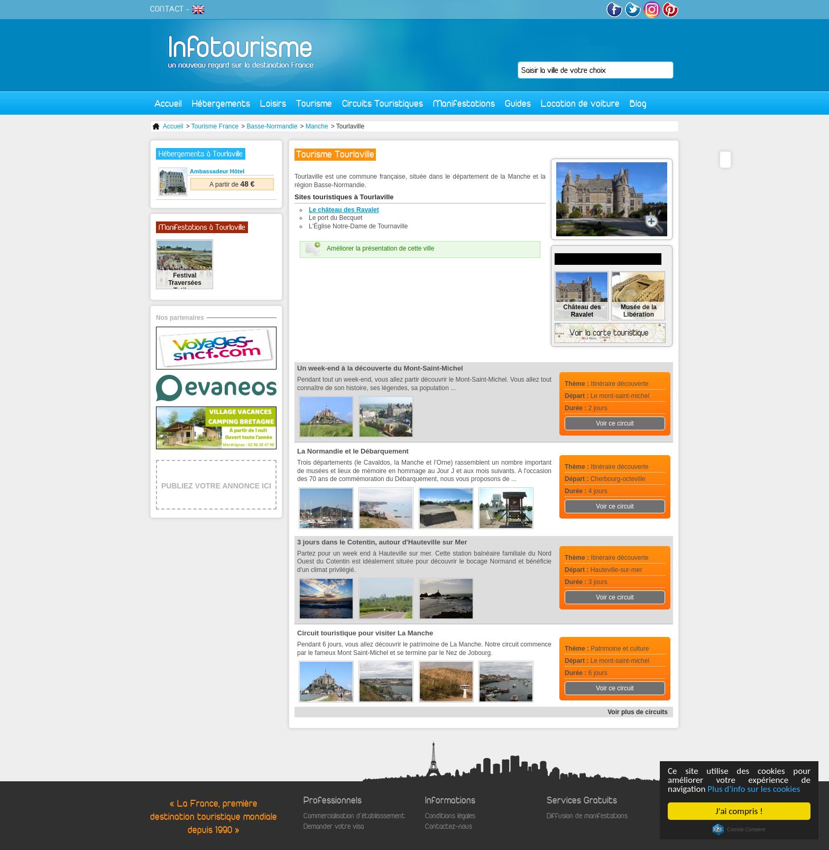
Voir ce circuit (614, 423)
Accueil (168, 103)
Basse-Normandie (272, 126)
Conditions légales (450, 815)
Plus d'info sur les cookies (754, 788)
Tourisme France (214, 126)
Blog (638, 103)
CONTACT (167, 9)
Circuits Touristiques (382, 103)
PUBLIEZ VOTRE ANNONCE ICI (216, 486)
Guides (518, 103)
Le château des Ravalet (344, 210)
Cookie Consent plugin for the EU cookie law (739, 829)
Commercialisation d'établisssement (354, 815)
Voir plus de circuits (637, 712)
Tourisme (314, 103)
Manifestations (464, 103)
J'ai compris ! (739, 811)
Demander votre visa (333, 826)
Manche (317, 126)
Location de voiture (580, 103)
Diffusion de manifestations (587, 815)
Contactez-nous (448, 826)
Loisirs (273, 103)
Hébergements (221, 103)
